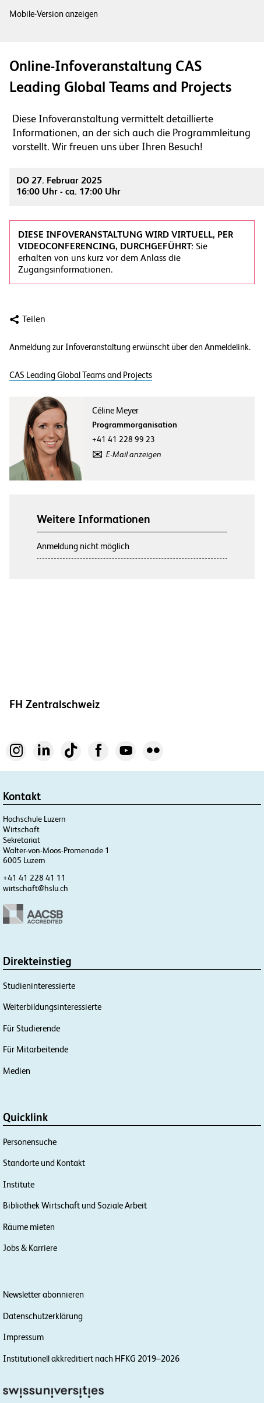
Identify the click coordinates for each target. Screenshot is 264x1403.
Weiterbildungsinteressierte (52, 1007)
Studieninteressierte (39, 986)
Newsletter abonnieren (43, 1294)
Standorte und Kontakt (44, 1163)
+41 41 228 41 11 (34, 877)
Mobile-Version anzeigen (53, 14)
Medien (16, 1071)
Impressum (23, 1337)
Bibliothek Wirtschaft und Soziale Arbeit (75, 1205)
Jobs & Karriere (30, 1248)
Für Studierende (31, 1028)
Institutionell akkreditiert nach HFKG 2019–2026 (91, 1358)
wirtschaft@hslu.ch (35, 888)
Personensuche (30, 1142)
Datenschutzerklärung (43, 1316)
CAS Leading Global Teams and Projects (80, 375)
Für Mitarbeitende (35, 1049)
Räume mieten (29, 1227)
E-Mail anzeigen (133, 454)
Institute (18, 1184)
